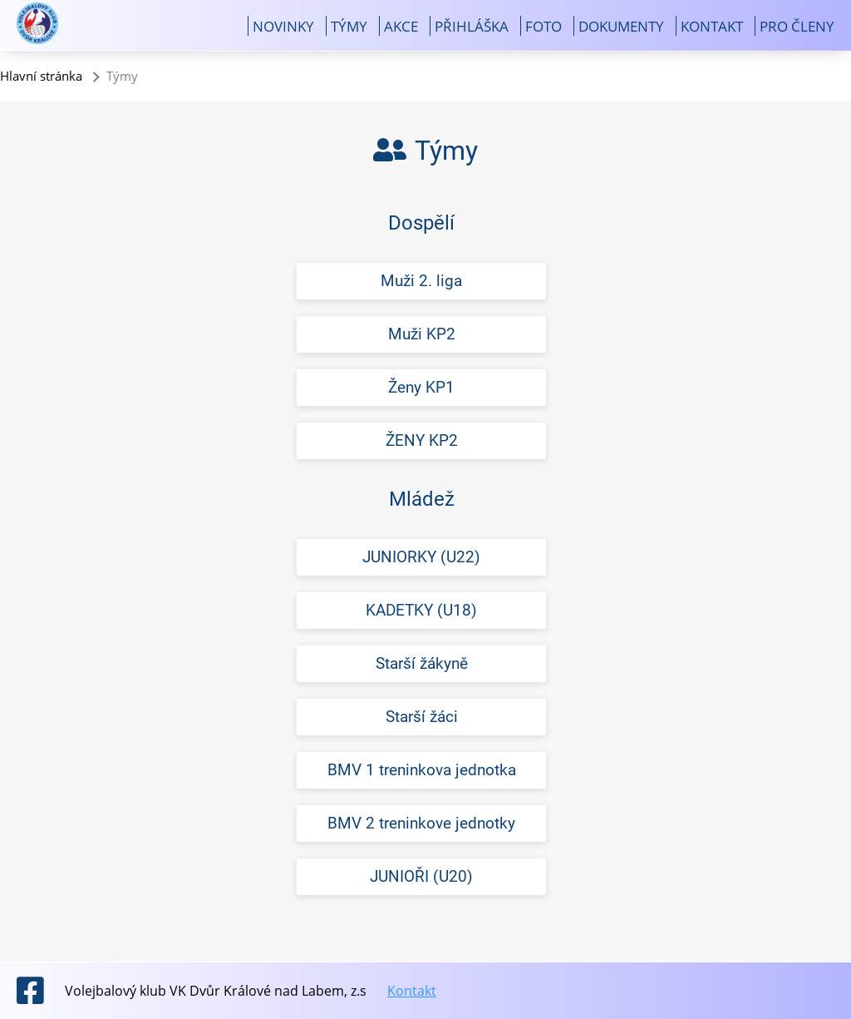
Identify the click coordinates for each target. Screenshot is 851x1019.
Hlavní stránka (41, 75)
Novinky (283, 26)
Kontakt (712, 26)
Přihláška (472, 26)
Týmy (349, 26)
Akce (401, 26)
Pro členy (797, 26)
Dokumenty (621, 26)
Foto (543, 26)
